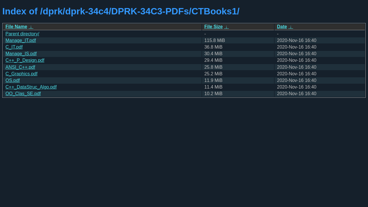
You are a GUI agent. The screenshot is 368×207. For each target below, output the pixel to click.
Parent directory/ (22, 33)
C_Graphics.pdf (21, 73)
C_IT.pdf (14, 47)
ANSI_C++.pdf (20, 67)
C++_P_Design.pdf (24, 60)
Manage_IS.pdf (21, 53)
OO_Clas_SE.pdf (23, 93)
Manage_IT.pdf (20, 40)
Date (282, 26)
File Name (16, 26)
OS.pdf (12, 80)
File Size (213, 26)
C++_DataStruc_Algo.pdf (31, 87)
